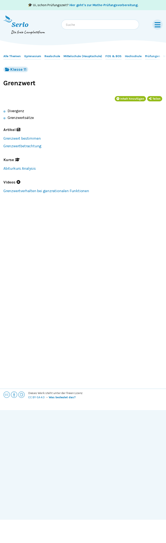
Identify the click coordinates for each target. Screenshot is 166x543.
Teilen (154, 99)
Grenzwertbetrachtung (22, 146)
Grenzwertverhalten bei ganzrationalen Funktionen (46, 191)
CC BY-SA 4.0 (36, 397)
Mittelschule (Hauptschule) (83, 56)
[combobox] (100, 24)
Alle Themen (12, 56)
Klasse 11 (15, 69)
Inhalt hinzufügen (130, 99)
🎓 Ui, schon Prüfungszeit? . (83, 5)
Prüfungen (152, 56)
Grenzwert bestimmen (22, 138)
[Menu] (157, 24)
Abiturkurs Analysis (19, 168)
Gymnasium (32, 56)
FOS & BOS (113, 56)
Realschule (52, 56)
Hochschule (133, 56)
